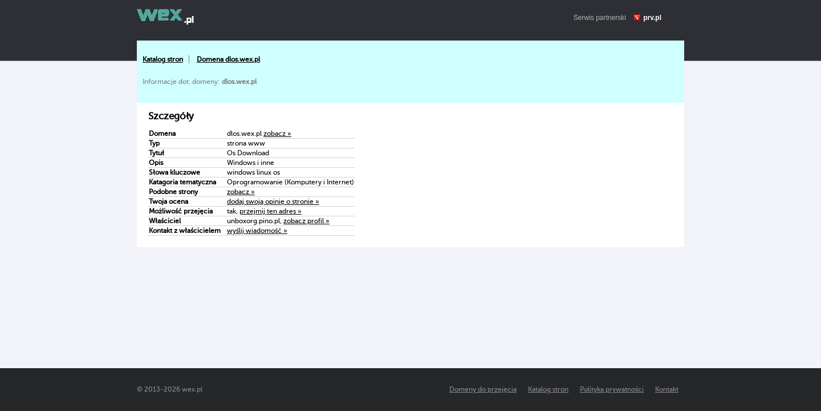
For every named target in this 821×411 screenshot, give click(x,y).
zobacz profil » (306, 221)
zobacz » (277, 134)
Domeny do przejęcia (483, 389)
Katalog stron (163, 59)
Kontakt (666, 389)
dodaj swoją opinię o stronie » (273, 202)
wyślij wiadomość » (257, 231)
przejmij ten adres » (270, 211)
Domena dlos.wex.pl (228, 59)
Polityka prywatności (612, 389)
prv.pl (652, 18)
